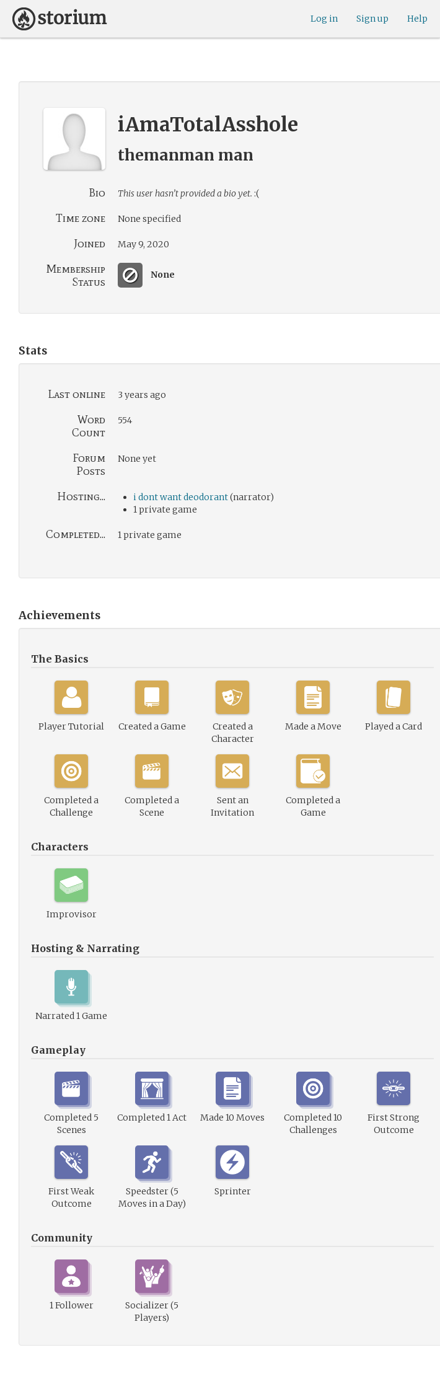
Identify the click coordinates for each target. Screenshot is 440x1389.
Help (417, 18)
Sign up (372, 18)
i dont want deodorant (180, 497)
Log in (324, 18)
